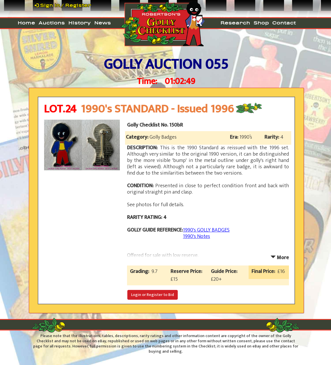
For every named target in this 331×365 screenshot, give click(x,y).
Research (235, 22)
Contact (284, 22)
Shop (261, 22)
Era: (234, 137)
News (102, 22)
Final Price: (264, 271)
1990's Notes (196, 236)
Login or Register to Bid (152, 294)
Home (26, 22)
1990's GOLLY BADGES (206, 230)
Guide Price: (225, 271)
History (79, 22)
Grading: (141, 271)
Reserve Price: (188, 271)
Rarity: (272, 137)
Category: (138, 137)
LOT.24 (60, 109)
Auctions (52, 22)
